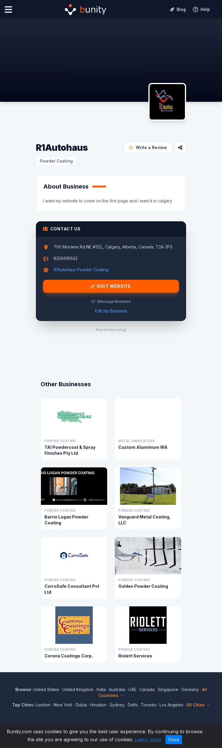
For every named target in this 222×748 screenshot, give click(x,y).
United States (46, 689)
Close (173, 739)
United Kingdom (77, 689)
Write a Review (148, 147)
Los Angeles (171, 704)
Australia (117, 689)
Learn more (148, 739)
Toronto (148, 704)
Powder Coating (56, 160)
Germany (190, 689)
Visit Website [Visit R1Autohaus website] (111, 286)
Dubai (81, 704)
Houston (98, 704)
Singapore (168, 689)
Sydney (117, 704)
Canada (147, 689)
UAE (132, 689)
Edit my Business (111, 310)
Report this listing (111, 330)
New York (63, 704)
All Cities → (198, 704)
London (43, 704)
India (101, 689)
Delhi (132, 704)
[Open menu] (8, 9)
